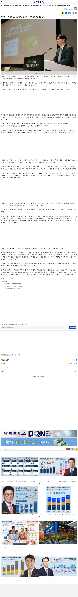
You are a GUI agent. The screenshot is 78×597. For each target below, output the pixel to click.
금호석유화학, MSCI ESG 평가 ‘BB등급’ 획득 (12, 288)
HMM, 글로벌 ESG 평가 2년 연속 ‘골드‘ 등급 (12, 286)
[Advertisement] (39, 103)
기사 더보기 (9, 397)
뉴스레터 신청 (73, 327)
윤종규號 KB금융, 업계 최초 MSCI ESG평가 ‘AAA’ (14, 283)
